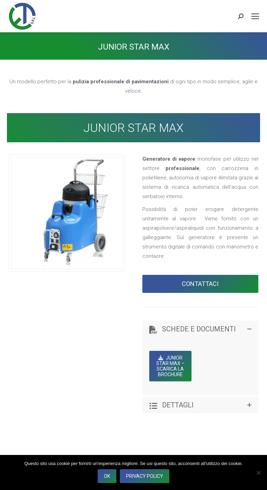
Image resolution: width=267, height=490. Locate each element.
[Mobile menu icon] (255, 16)
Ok (107, 476)
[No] (258, 472)
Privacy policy (144, 476)
